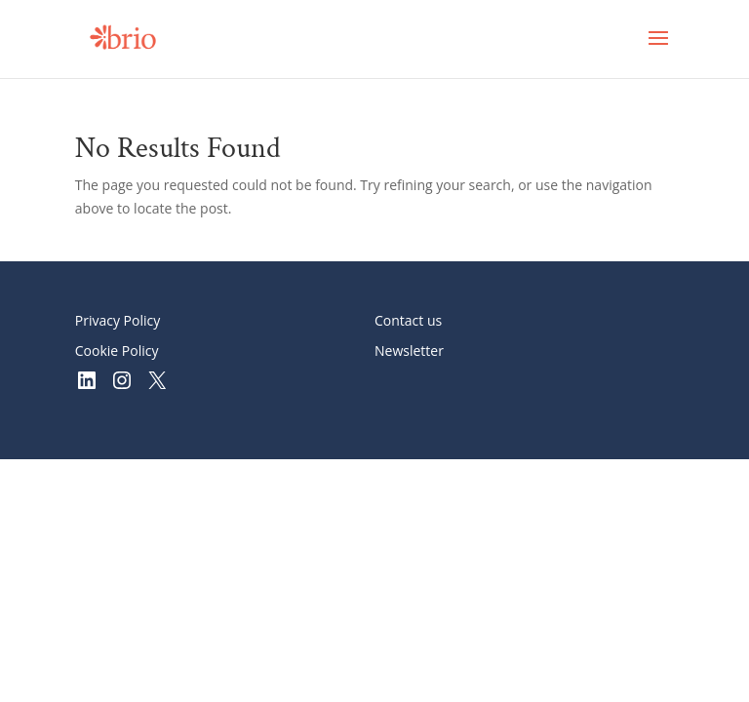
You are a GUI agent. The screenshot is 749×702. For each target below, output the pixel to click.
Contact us (408, 320)
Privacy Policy (117, 320)
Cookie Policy (117, 350)
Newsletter (409, 350)
